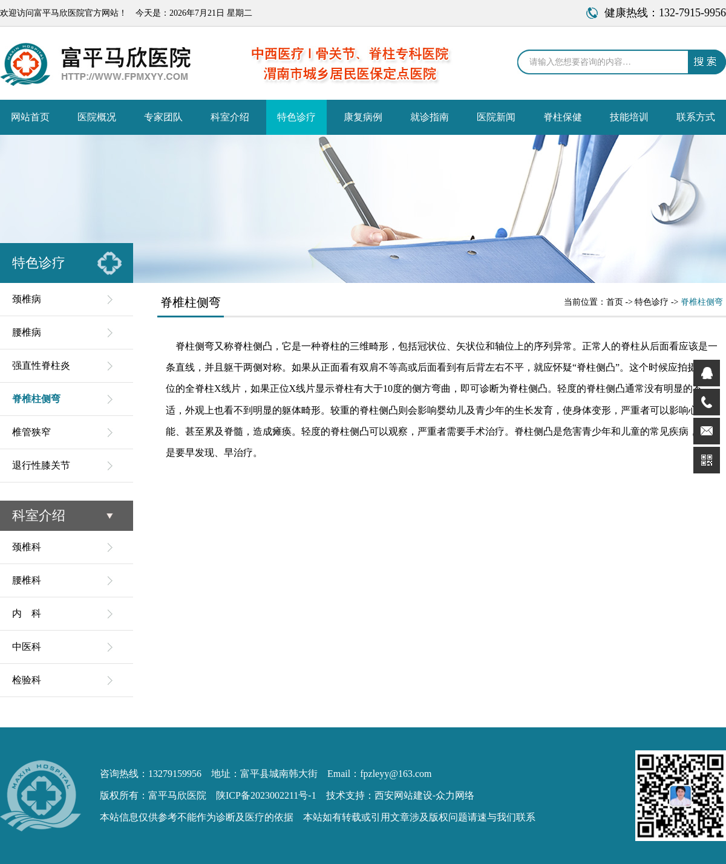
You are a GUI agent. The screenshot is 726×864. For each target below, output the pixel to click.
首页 (614, 302)
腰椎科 (26, 580)
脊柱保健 (562, 117)
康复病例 (363, 117)
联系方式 (695, 117)
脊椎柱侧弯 (36, 399)
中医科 (26, 647)
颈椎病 (26, 299)
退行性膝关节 (41, 465)
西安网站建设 (403, 795)
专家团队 (163, 117)
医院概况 (96, 117)
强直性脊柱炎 (41, 365)
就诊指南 (429, 117)
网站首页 (30, 117)
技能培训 (629, 117)
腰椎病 (26, 332)
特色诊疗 (296, 117)
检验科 (26, 680)
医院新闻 (496, 117)
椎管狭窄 (31, 432)
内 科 (26, 613)
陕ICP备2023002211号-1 (266, 795)
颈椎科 (26, 547)
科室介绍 (230, 117)
